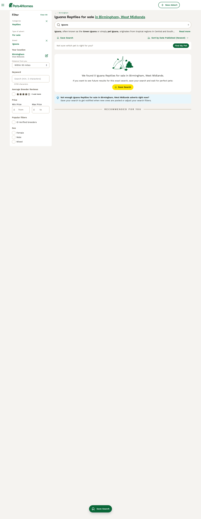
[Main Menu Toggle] (3, 5)
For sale (19, 81)
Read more (184, 74)
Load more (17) (22, 151)
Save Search (65, 81)
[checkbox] (13, 106)
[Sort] (168, 81)
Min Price (16, 211)
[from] (21, 217)
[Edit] (46, 163)
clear (45, 89)
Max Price (37, 211)
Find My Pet (181, 89)
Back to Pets (17, 63)
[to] (40, 217)
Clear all (43, 58)
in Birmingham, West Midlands (120, 60)
